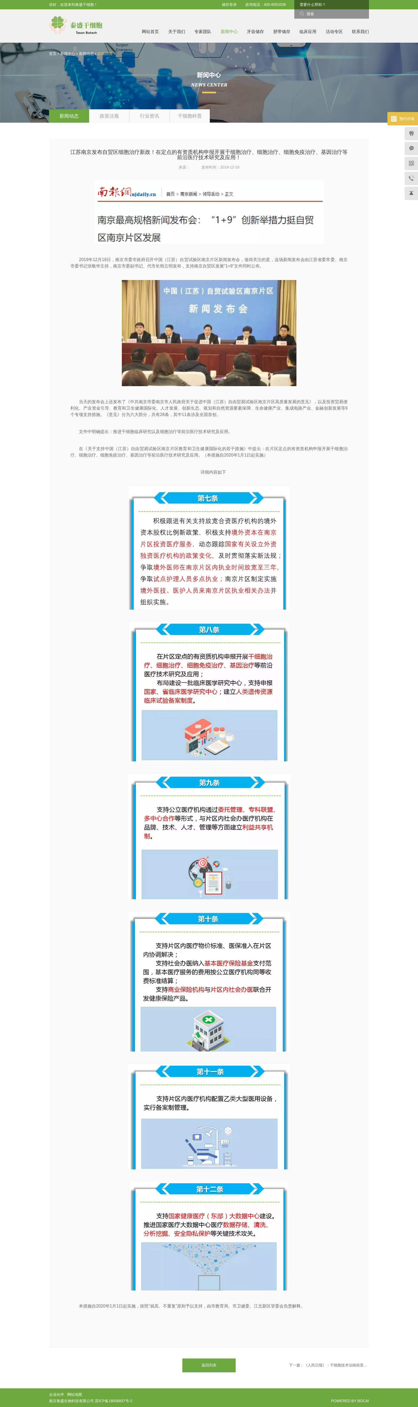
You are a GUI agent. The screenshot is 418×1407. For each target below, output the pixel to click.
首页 (53, 53)
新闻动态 (87, 53)
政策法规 (109, 116)
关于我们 (176, 32)
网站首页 (150, 32)
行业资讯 (149, 116)
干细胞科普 (190, 116)
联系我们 (360, 32)
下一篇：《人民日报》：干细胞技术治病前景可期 (329, 1365)
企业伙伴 (56, 1394)
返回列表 (209, 1365)
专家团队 (202, 32)
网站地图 (74, 1394)
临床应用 (307, 32)
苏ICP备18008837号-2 (113, 1401)
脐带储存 (281, 32)
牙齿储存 (255, 32)
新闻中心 (229, 32)
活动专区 (334, 32)
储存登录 (229, 4)
